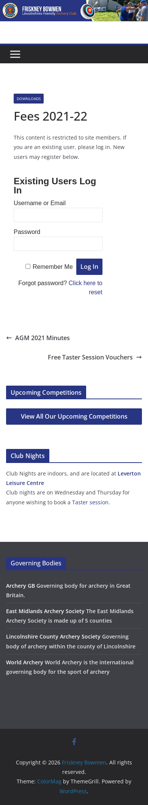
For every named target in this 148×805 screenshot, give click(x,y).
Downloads (29, 98)
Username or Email (40, 203)
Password (27, 232)
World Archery (24, 662)
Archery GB (20, 585)
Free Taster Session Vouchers (95, 357)
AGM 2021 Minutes (38, 338)
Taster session (90, 502)
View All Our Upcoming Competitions (74, 416)
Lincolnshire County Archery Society (53, 636)
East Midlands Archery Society (45, 611)
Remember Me (53, 267)
